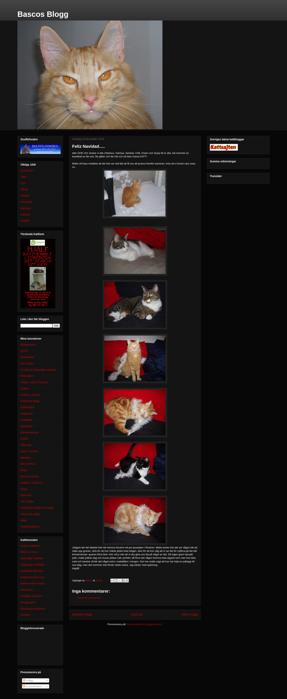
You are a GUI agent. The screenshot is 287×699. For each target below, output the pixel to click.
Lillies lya (25, 445)
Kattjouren (26, 413)
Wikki (23, 520)
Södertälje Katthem (31, 558)
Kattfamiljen (27, 407)
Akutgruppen (28, 344)
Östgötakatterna (30, 526)
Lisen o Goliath (29, 451)
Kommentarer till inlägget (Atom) (144, 624)
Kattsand (25, 208)
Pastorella (26, 201)
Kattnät (24, 195)
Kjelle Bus (26, 426)
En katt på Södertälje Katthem (38, 369)
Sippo (23, 489)
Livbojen (25, 614)
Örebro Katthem (30, 545)
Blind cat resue (29, 552)
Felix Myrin (26, 375)
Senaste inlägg (82, 614)
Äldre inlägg (190, 614)
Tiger (23, 176)
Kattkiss (25, 220)
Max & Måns (27, 463)
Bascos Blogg (42, 14)
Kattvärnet (26, 589)
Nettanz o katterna (31, 482)
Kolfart (24, 438)
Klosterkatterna (29, 432)
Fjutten (24, 388)
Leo (22, 183)
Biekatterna (27, 357)
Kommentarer (32, 686)
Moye (23, 470)
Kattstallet (26, 419)
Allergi (24, 189)
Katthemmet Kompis (32, 583)
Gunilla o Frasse (30, 394)
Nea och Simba (29, 476)
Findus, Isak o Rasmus (34, 382)
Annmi (24, 350)
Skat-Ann (26, 495)
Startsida (137, 614)
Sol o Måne (27, 501)
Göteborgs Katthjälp (32, 564)
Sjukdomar (26, 170)
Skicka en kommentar (89, 597)
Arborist (25, 214)
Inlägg (28, 680)
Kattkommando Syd (32, 577)
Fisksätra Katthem (31, 596)
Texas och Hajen (30, 514)
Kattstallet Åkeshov (31, 570)
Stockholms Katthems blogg (37, 507)
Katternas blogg (29, 401)
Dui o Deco (27, 363)
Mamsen (25, 457)
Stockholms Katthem (32, 608)
